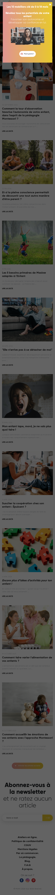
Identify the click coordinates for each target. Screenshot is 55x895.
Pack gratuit (27, 54)
